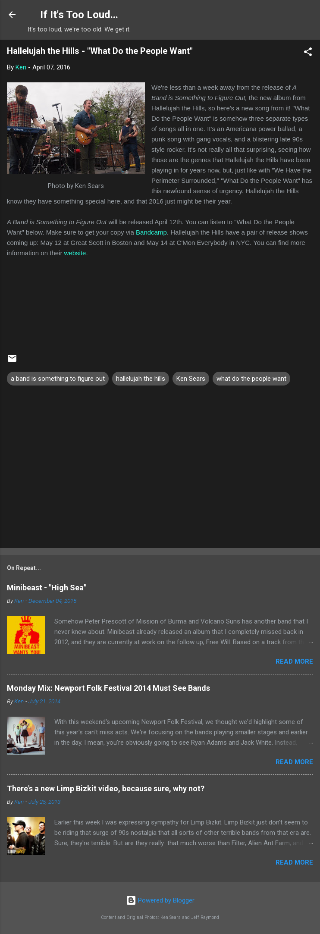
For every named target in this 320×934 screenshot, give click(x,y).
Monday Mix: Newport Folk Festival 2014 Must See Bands (108, 688)
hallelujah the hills (140, 378)
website (75, 253)
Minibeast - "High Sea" (46, 587)
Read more (294, 661)
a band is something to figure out (58, 378)
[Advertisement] (160, 474)
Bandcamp (151, 232)
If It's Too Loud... (79, 15)
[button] (308, 53)
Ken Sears (190, 378)
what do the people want (251, 378)
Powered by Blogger (160, 900)
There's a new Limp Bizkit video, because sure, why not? (105, 788)
